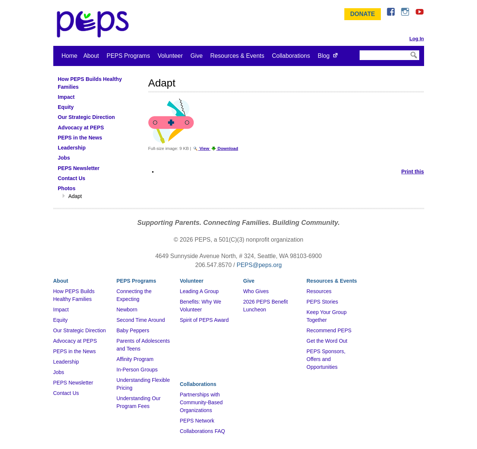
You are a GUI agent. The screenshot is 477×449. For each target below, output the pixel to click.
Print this (412, 172)
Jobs (58, 372)
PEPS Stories (322, 302)
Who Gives (256, 291)
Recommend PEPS (329, 330)
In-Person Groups (137, 370)
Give (196, 56)
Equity (60, 320)
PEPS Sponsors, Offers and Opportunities (326, 359)
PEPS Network (197, 421)
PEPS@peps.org (259, 265)
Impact (61, 310)
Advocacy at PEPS (75, 341)
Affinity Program (135, 359)
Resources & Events (237, 56)
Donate (362, 14)
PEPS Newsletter (73, 383)
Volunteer (170, 56)
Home (69, 56)
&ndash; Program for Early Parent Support (94, 24)
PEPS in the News (74, 351)
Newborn (127, 310)
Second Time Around (141, 320)
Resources (319, 291)
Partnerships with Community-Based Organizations (201, 402)
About (91, 56)
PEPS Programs (128, 56)
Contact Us (66, 393)
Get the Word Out (327, 341)
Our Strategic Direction (79, 330)
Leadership (66, 362)
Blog (323, 56)
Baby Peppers (133, 330)
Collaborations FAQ (202, 431)
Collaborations (291, 56)
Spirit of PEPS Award (204, 320)
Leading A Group (199, 291)
